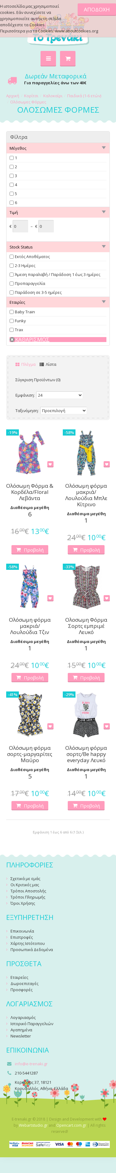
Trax (19, 329)
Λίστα (48, 364)
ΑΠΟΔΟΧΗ (97, 9)
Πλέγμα (25, 364)
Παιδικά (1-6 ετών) (84, 95)
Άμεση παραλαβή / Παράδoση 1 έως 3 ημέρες (57, 274)
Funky (20, 321)
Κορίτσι (31, 95)
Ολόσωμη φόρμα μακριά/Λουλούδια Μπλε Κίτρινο (86, 495)
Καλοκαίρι (52, 95)
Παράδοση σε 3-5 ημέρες (38, 292)
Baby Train (25, 312)
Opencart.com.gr (71, 1125)
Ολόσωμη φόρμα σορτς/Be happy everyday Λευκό (86, 754)
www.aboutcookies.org (76, 31)
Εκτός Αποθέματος (32, 256)
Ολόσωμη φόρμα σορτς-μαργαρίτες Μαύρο (29, 754)
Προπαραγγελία (30, 283)
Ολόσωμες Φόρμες (28, 102)
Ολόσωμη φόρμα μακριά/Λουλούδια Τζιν (30, 626)
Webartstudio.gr (33, 1125)
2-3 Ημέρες (25, 265)
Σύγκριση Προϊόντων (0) (37, 379)
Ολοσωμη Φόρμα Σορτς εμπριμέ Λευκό (86, 626)
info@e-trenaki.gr (31, 1064)
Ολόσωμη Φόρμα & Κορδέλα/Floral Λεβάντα (29, 492)
